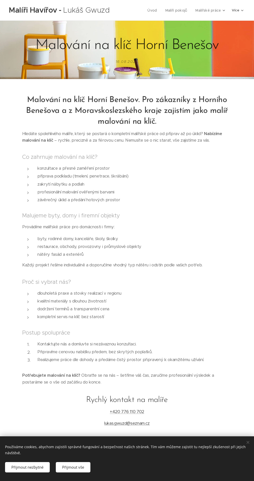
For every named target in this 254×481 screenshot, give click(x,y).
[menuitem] (156, 10)
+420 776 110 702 (127, 411)
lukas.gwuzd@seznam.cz (127, 423)
